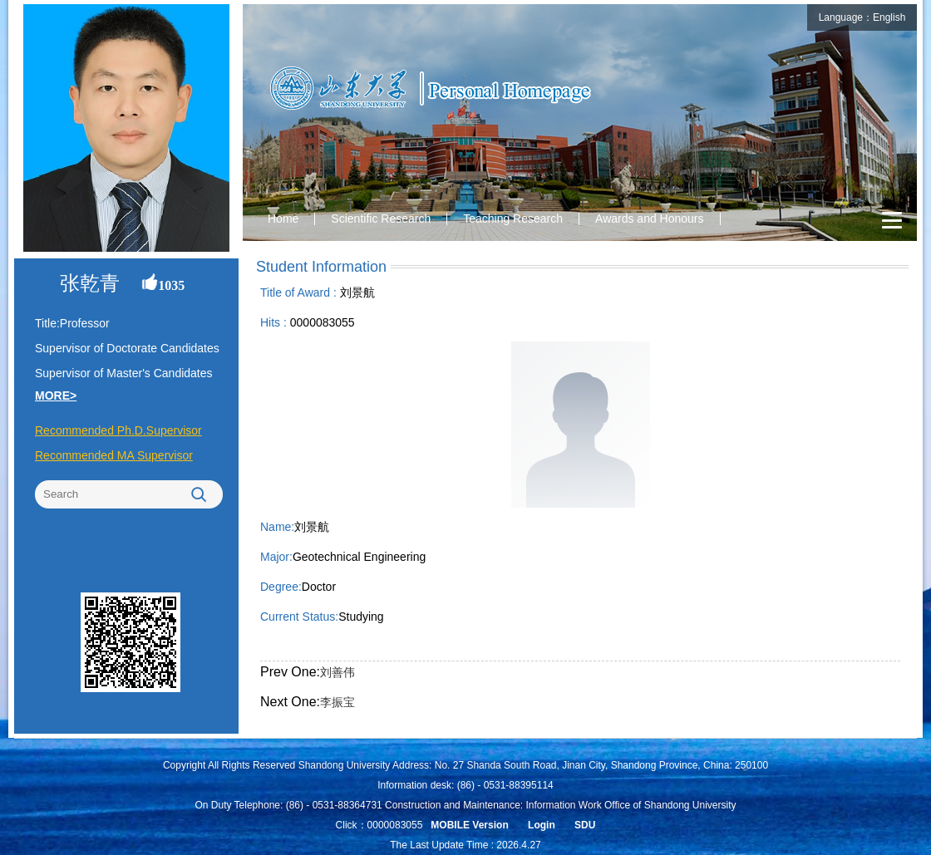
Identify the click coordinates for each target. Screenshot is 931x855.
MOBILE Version (469, 825)
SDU (584, 825)
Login (541, 825)
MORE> (55, 395)
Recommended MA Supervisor (114, 455)
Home (283, 218)
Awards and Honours (649, 218)
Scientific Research (381, 218)
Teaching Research (513, 218)
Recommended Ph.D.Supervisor (118, 430)
